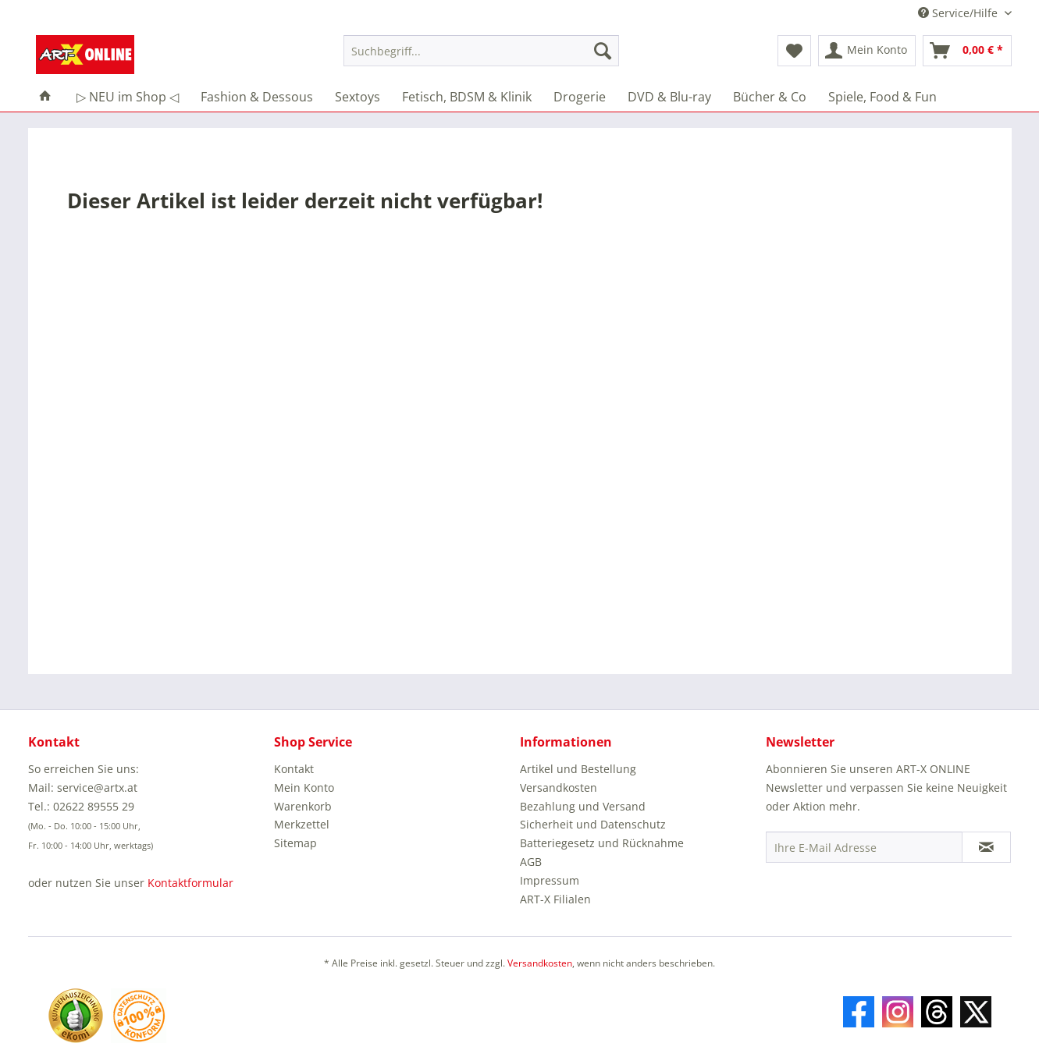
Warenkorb (303, 806)
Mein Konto (304, 787)
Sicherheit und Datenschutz (593, 824)
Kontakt (294, 768)
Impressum (549, 880)
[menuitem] (481, 58)
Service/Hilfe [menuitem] (959, 12)
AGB (531, 861)
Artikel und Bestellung (578, 768)
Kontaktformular (190, 882)
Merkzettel (301, 824)
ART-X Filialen (555, 899)
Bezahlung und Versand (583, 806)
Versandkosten (558, 787)
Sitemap (295, 842)
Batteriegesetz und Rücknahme (602, 842)
